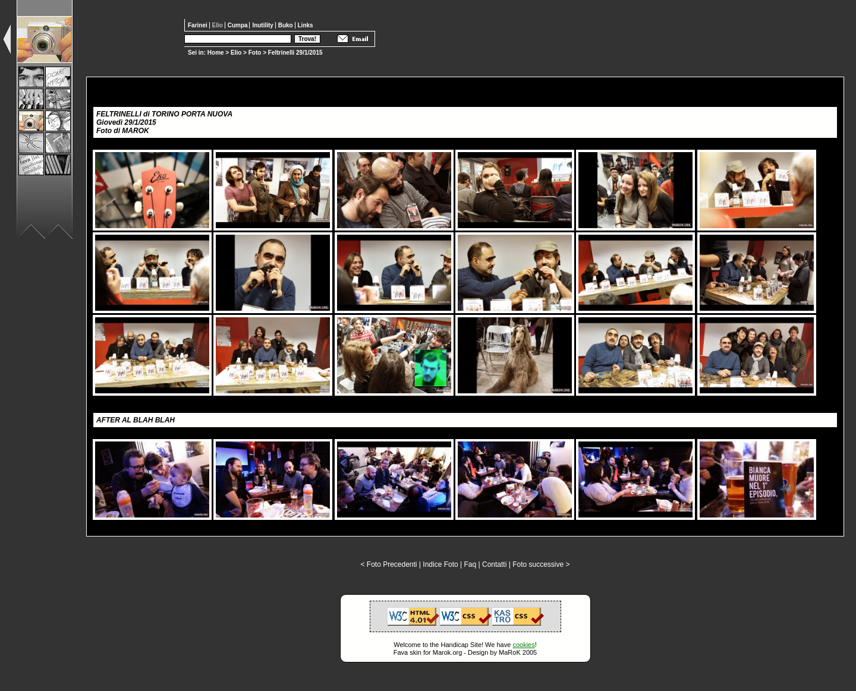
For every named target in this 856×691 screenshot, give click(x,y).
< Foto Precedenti (388, 564)
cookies (523, 644)
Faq (470, 564)
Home (215, 52)
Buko (286, 25)
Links (305, 25)
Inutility (263, 25)
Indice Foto (440, 564)
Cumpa (239, 25)
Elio (236, 52)
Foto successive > (540, 564)
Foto (255, 52)
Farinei (198, 25)
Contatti (494, 564)
